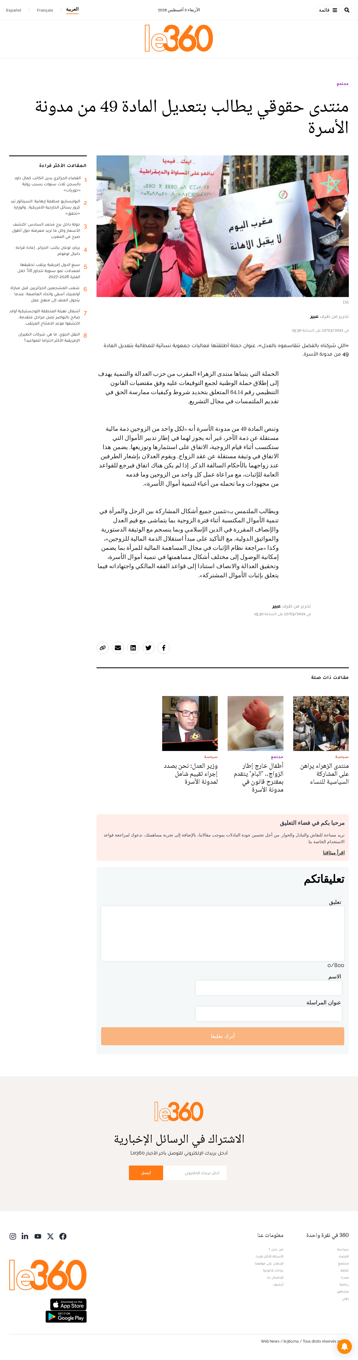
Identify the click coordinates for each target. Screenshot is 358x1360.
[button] (344, 1346)
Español (13, 10)
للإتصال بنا (275, 1277)
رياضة (344, 1284)
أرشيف (278, 1284)
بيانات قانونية (273, 1270)
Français (45, 10)
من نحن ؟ (276, 1249)
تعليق (335, 902)
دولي (345, 1298)
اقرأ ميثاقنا (334, 853)
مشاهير (343, 1291)
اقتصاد (343, 1256)
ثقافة (345, 1270)
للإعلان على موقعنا (269, 1263)
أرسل (146, 1172)
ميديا (345, 1277)
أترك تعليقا (223, 1036)
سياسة (343, 1249)
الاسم (334, 976)
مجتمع (343, 84)
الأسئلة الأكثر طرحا (269, 1256)
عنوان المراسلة (323, 1002)
